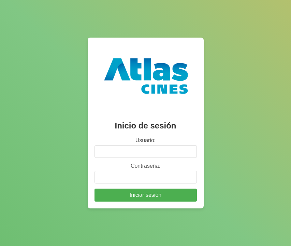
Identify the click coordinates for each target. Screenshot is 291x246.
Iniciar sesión (145, 195)
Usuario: (145, 140)
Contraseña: (145, 166)
